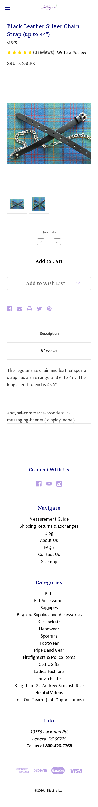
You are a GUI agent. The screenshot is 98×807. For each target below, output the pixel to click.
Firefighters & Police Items (49, 657)
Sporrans (49, 636)
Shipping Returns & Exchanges (49, 526)
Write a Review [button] (71, 53)
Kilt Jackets (49, 622)
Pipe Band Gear (49, 650)
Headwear (49, 629)
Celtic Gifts (49, 664)
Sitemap (49, 561)
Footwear (49, 643)
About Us (49, 540)
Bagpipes (49, 608)
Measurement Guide (49, 519)
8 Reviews (49, 350)
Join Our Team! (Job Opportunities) (49, 700)
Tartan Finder (49, 678)
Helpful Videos (49, 693)
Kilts (49, 593)
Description (49, 333)
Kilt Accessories (49, 600)
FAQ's (49, 547)
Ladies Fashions (49, 671)
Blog (49, 533)
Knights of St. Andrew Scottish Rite (49, 685)
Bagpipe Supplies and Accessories (49, 615)
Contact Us (49, 554)
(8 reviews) (44, 52)
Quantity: (49, 232)
